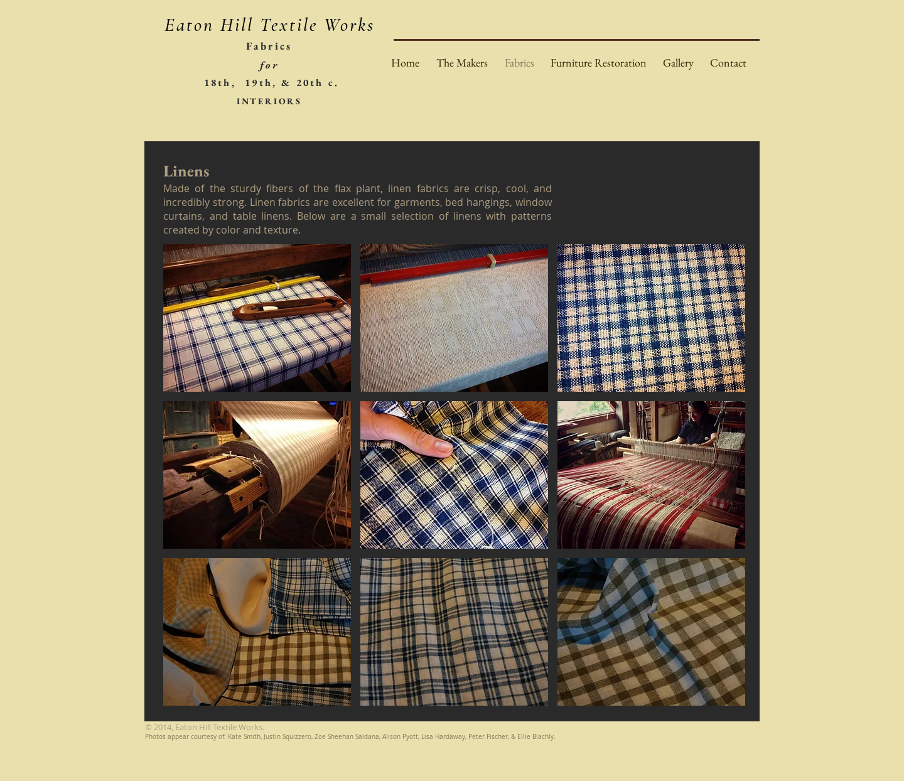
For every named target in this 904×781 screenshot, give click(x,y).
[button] (257, 318)
